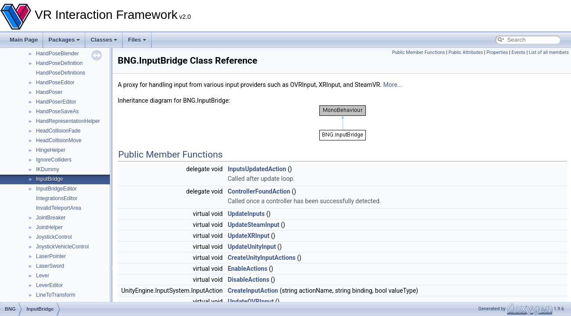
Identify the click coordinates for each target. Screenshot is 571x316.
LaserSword (50, 266)
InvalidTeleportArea (58, 208)
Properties (497, 52)
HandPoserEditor (56, 102)
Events (518, 52)
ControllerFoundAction (259, 191)
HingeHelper (50, 150)
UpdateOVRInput (251, 301)
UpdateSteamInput (253, 224)
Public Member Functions (418, 52)
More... (392, 84)
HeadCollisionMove (58, 140)
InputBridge (49, 179)
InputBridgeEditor (56, 189)
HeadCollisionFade (58, 131)
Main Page (24, 39)
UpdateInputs (246, 213)
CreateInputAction (253, 290)
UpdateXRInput (248, 235)
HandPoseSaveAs (57, 111)
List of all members (549, 52)
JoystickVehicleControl (62, 247)
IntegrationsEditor (56, 198)
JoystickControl (54, 237)
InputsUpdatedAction (257, 168)
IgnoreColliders (54, 160)
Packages (64, 39)
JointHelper (49, 227)
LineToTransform (56, 295)
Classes (103, 39)
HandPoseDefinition (59, 63)
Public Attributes (465, 52)
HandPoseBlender (57, 53)
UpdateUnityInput (252, 246)
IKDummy (47, 169)
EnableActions (247, 268)
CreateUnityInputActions (262, 257)
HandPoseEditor (55, 82)
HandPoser (49, 92)
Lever (42, 276)
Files (137, 39)
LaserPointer (51, 256)
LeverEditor (49, 285)
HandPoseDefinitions (60, 73)
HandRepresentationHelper (68, 121)
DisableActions (248, 279)
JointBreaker (50, 218)
